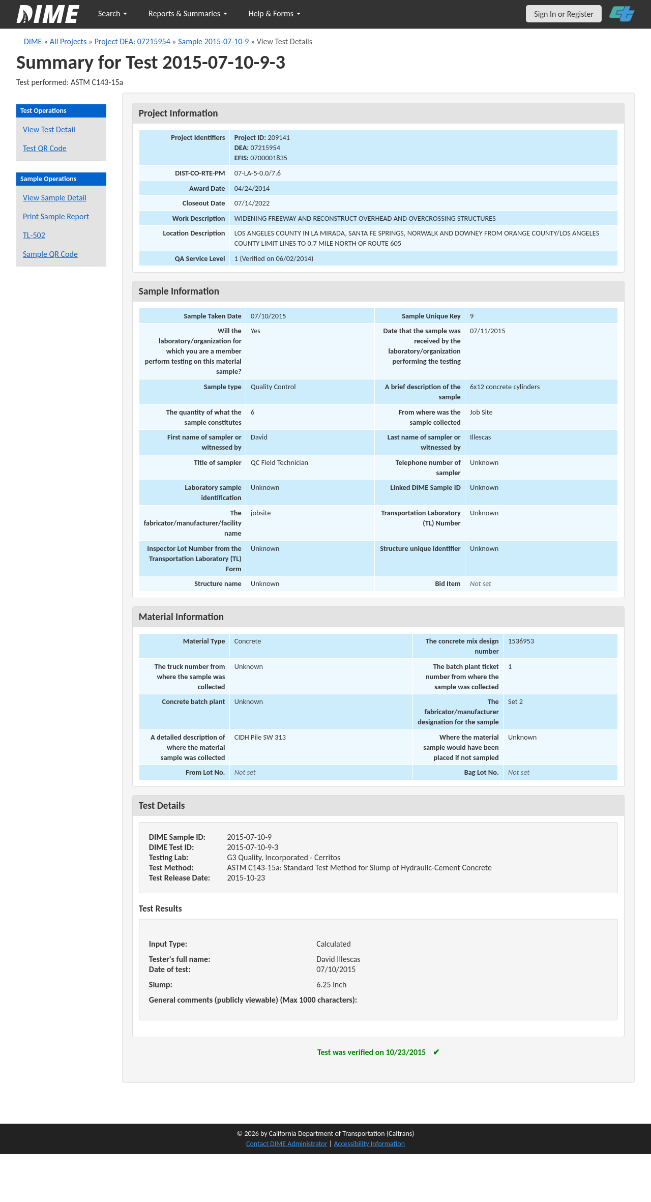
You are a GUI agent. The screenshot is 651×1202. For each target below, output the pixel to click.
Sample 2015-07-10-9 (213, 41)
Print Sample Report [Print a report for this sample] (56, 216)
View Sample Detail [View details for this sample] (54, 197)
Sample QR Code (50, 254)
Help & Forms (275, 13)
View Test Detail (49, 129)
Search (112, 13)
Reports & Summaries (188, 13)
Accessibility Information (369, 1143)
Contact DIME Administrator (287, 1143)
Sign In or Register (564, 14)
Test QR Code (45, 148)
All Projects (68, 41)
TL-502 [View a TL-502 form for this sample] (34, 235)
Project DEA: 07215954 (132, 41)
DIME (33, 41)
